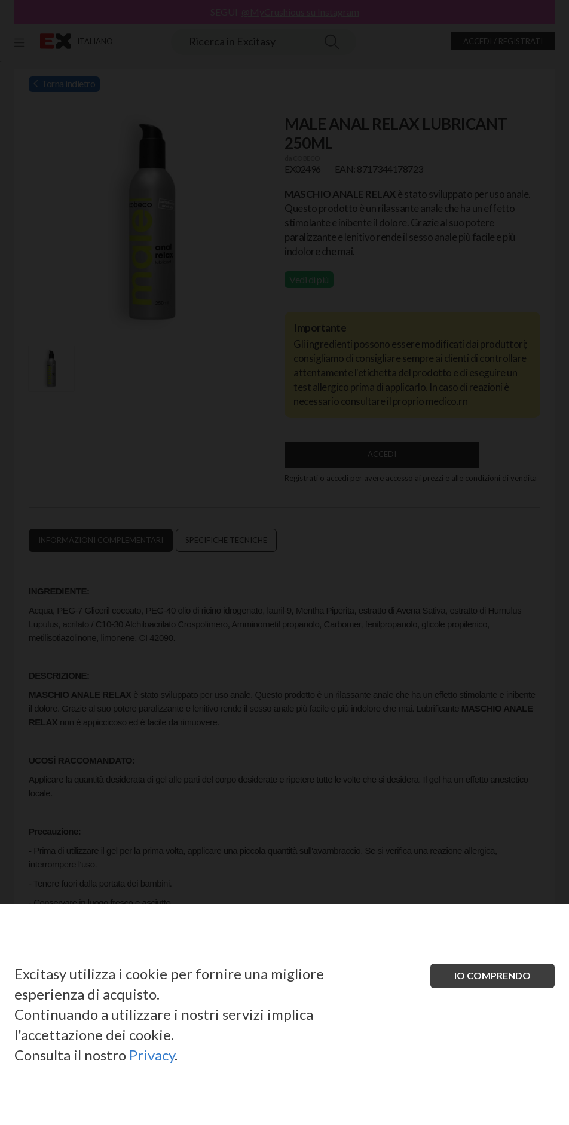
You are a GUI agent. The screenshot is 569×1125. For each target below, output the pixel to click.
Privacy (152, 1054)
